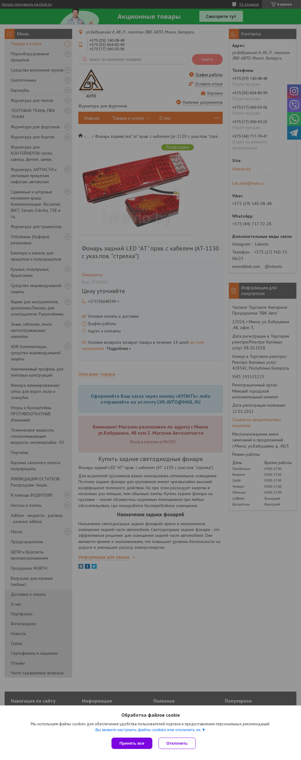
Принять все (131, 743)
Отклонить (177, 743)
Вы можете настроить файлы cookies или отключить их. (148, 729)
